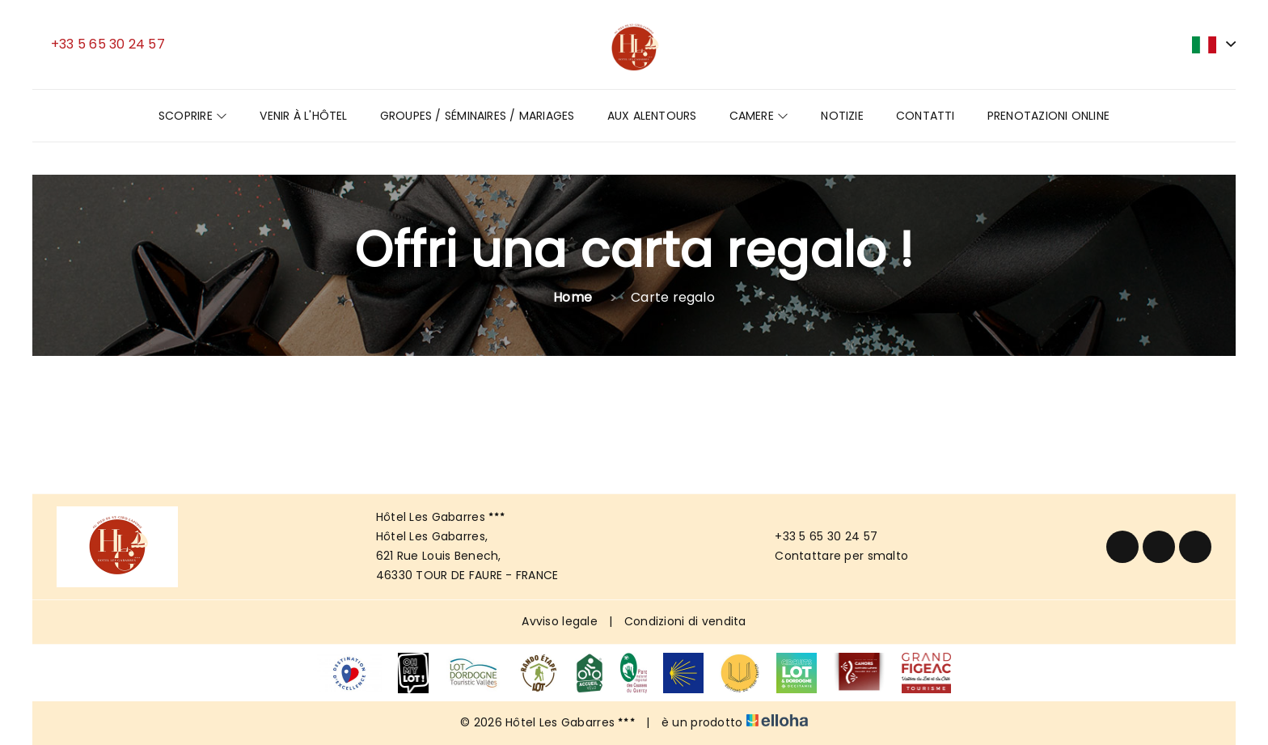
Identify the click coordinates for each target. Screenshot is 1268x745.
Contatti (925, 116)
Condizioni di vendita (685, 621)
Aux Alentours (652, 116)
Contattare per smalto (832, 556)
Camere (759, 116)
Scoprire (192, 116)
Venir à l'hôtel (303, 116)
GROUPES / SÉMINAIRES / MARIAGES (477, 116)
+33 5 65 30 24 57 (816, 536)
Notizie (842, 116)
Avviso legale (560, 621)
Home (572, 297)
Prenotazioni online (1048, 116)
